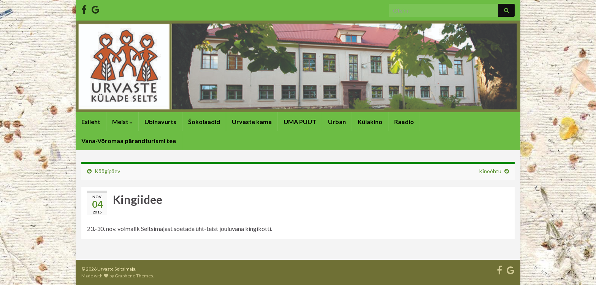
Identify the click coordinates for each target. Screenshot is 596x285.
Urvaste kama (252, 121)
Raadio (404, 121)
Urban (337, 121)
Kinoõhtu (490, 171)
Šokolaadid (204, 121)
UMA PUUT (300, 121)
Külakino (370, 121)
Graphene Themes (134, 276)
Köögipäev (107, 171)
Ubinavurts (160, 121)
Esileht (90, 121)
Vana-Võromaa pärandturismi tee (128, 140)
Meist (122, 121)
